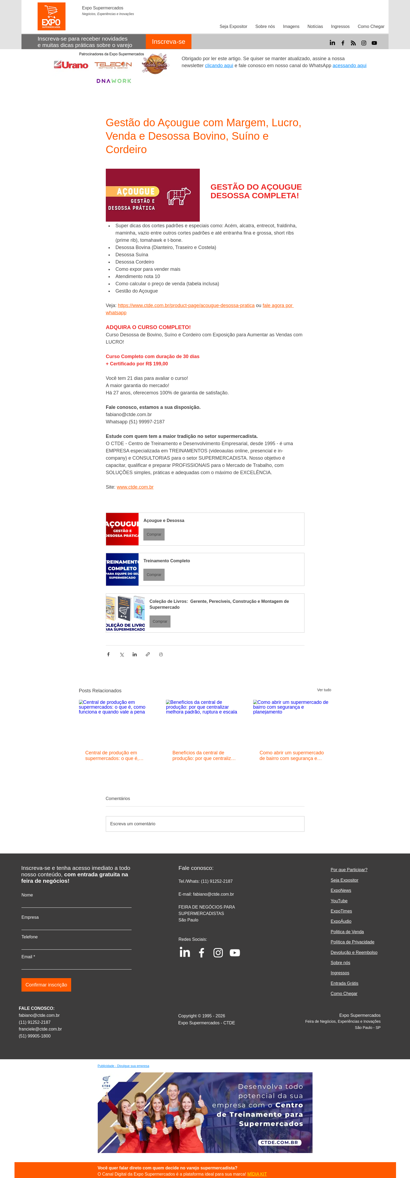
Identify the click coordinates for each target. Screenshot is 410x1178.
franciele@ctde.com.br (40, 1029)
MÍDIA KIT (257, 1174)
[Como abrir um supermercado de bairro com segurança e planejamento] (292, 722)
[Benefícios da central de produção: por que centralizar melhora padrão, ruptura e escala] (205, 722)
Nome (27, 895)
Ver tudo (324, 690)
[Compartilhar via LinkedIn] (134, 654)
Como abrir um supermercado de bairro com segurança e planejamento (292, 755)
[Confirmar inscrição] (46, 985)
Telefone (29, 937)
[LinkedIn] (332, 43)
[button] (205, 529)
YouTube (339, 901)
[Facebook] (343, 43)
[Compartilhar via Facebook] (108, 654)
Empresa (30, 917)
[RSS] (353, 43)
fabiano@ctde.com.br (39, 1015)
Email (26, 957)
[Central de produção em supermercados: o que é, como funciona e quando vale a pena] (118, 722)
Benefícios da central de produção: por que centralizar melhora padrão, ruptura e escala (203, 755)
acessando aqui (350, 65)
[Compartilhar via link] (147, 654)
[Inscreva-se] (168, 41)
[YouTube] (374, 43)
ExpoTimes (341, 911)
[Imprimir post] (161, 654)
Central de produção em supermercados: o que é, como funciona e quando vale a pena (116, 755)
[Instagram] (364, 43)
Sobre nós (340, 962)
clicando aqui (219, 65)
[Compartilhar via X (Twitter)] (121, 654)
